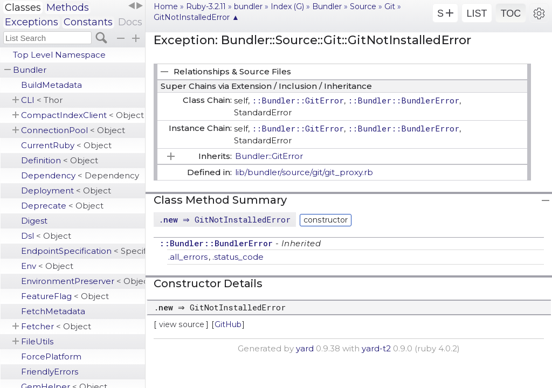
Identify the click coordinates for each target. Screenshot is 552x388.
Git (389, 6)
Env (47, 266)
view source (181, 324)
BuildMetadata (51, 85)
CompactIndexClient (82, 115)
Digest (34, 221)
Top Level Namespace (59, 55)
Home (166, 6)
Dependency (80, 175)
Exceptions (31, 22)
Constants (88, 22)
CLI (42, 100)
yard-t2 (376, 348)
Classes (23, 7)
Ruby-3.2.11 (206, 6)
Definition (59, 160)
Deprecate (62, 205)
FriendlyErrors (49, 371)
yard (305, 348)
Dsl (46, 236)
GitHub (228, 324)
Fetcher (56, 326)
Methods (67, 7)
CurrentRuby (66, 145)
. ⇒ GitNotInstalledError (225, 219)
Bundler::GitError (269, 156)
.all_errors (188, 257)
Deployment (66, 190)
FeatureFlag (65, 296)
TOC (511, 13)
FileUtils (37, 341)
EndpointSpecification (83, 251)
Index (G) (287, 6)
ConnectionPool (73, 130)
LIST (476, 13)
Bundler (29, 70)
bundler (248, 6)
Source (363, 6)
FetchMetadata (53, 311)
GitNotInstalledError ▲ (196, 17)
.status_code (238, 257)
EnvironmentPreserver (83, 281)
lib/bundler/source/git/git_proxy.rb (304, 172)
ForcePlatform (51, 356)
